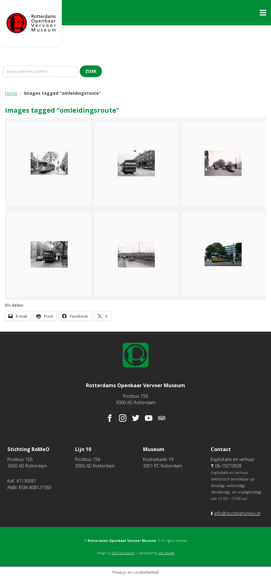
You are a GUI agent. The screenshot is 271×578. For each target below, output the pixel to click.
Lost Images (166, 553)
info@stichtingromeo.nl (237, 513)
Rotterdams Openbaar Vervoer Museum (31, 23)
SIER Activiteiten (123, 553)
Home (11, 93)
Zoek (90, 71)
